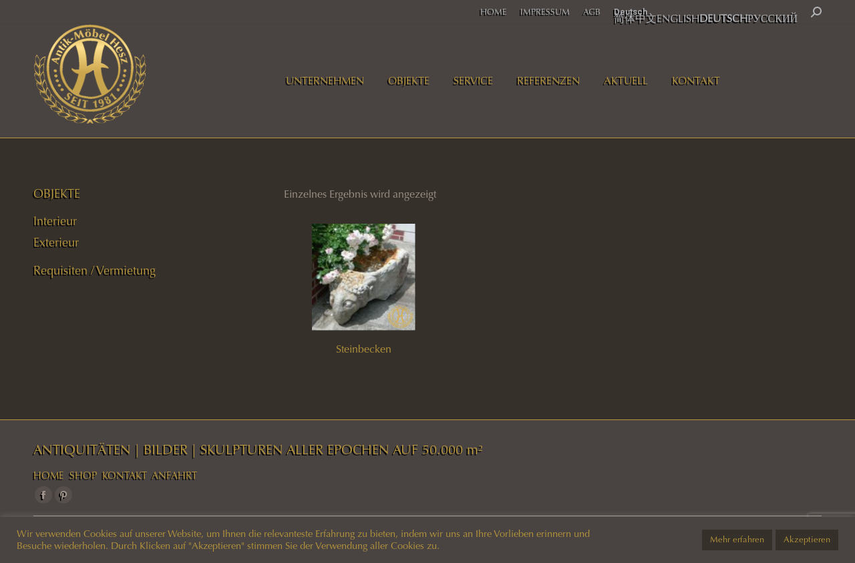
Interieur (55, 221)
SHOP (83, 476)
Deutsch (630, 12)
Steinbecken (363, 349)
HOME (48, 476)
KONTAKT (124, 476)
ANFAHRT (174, 476)
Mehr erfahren (737, 539)
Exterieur (56, 242)
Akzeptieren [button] (807, 539)
